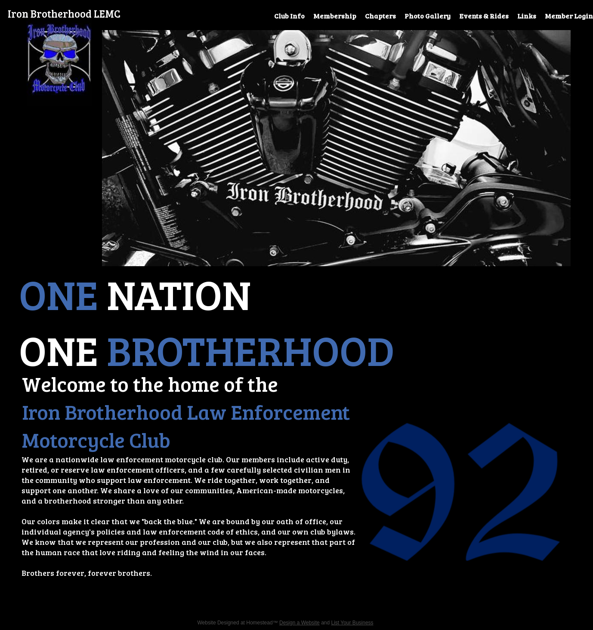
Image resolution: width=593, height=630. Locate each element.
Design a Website (299, 623)
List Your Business (352, 623)
